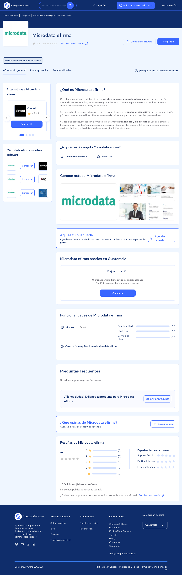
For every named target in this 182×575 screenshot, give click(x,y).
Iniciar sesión (169, 5)
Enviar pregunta (157, 399)
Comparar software (139, 42)
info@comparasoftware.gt (122, 554)
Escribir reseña (163, 424)
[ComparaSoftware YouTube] (22, 544)
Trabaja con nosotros (60, 540)
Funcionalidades (62, 70)
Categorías (101, 5)
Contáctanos (116, 516)
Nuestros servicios (89, 523)
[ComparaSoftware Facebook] (28, 544)
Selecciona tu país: (153, 515)
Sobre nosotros (58, 523)
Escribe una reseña (152, 495)
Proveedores (87, 516)
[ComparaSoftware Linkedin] (16, 544)
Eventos (54, 534)
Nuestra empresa (60, 516)
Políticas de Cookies (129, 566)
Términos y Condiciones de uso (153, 568)
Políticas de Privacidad (107, 566)
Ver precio (168, 41)
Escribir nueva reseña (75, 44)
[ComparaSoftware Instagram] (34, 544)
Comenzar (117, 293)
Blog (52, 528)
